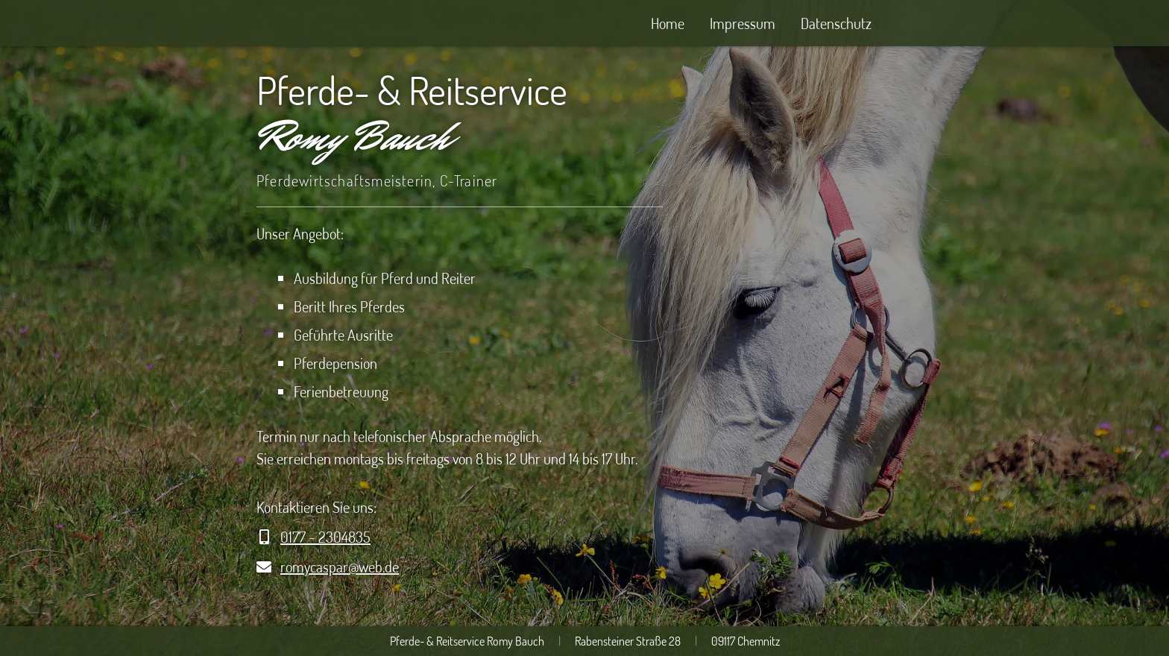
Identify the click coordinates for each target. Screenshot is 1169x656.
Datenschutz (836, 23)
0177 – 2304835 (325, 536)
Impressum (742, 23)
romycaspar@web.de (339, 566)
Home (667, 23)
